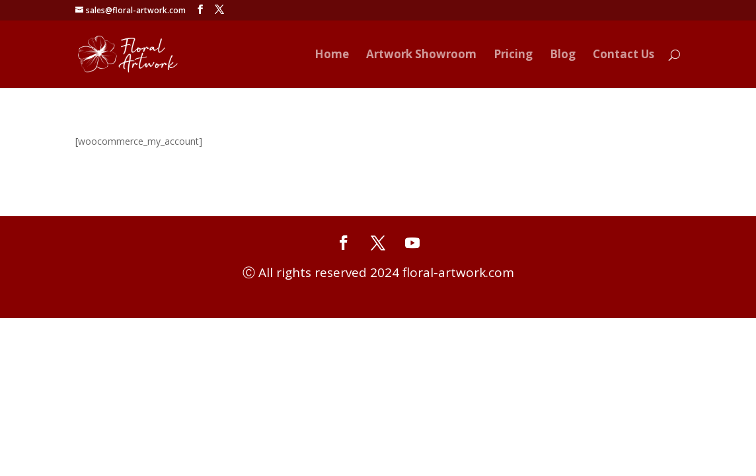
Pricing (513, 55)
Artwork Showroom (421, 55)
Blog (563, 55)
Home (332, 55)
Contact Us (623, 55)
